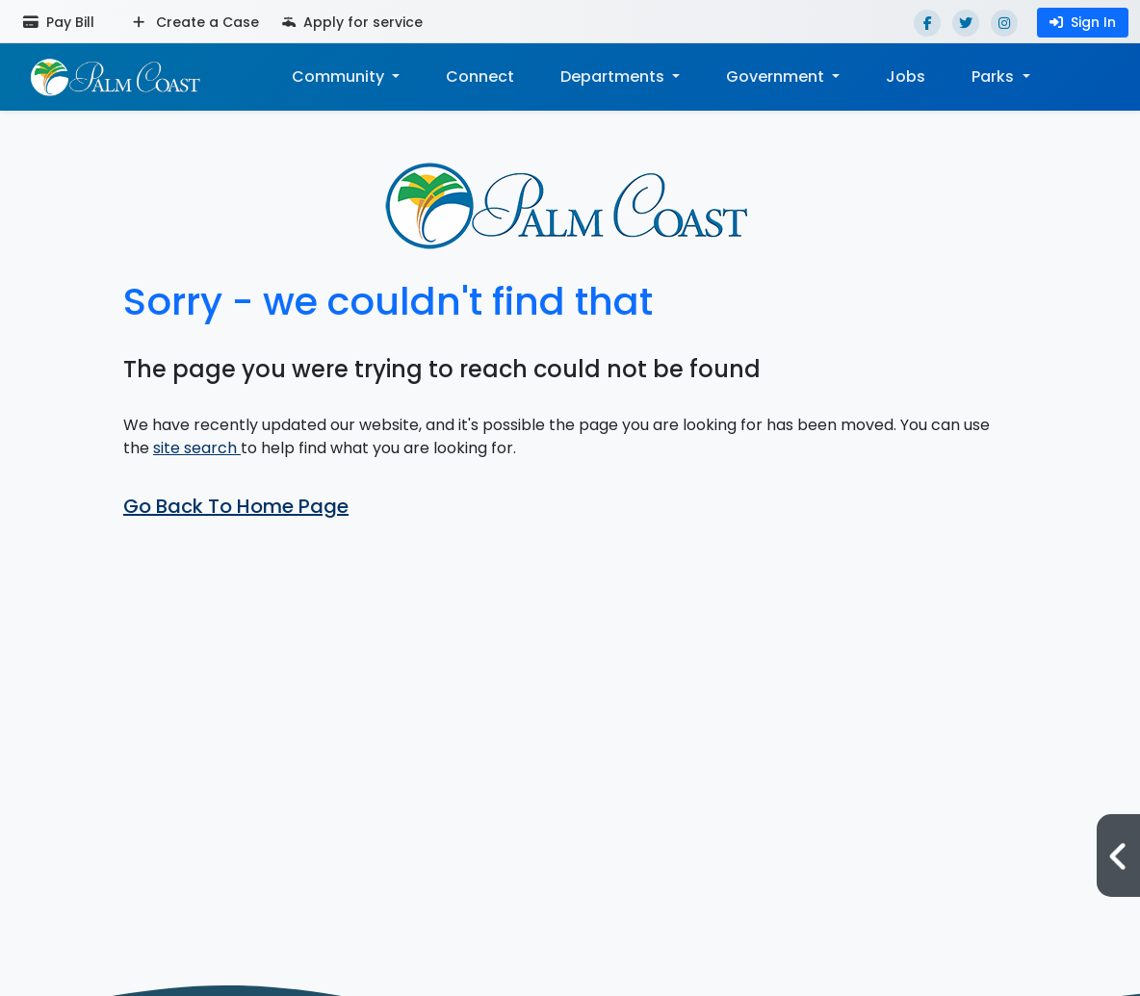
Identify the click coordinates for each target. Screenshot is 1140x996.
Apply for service (352, 22)
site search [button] (197, 448)
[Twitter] (965, 23)
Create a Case (196, 22)
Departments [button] (614, 76)
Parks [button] (995, 76)
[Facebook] (927, 23)
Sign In (1082, 22)
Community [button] (340, 76)
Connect (480, 76)
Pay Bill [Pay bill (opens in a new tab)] (58, 22)
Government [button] (777, 76)
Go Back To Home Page (236, 506)
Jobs (905, 76)
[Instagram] (1004, 23)
